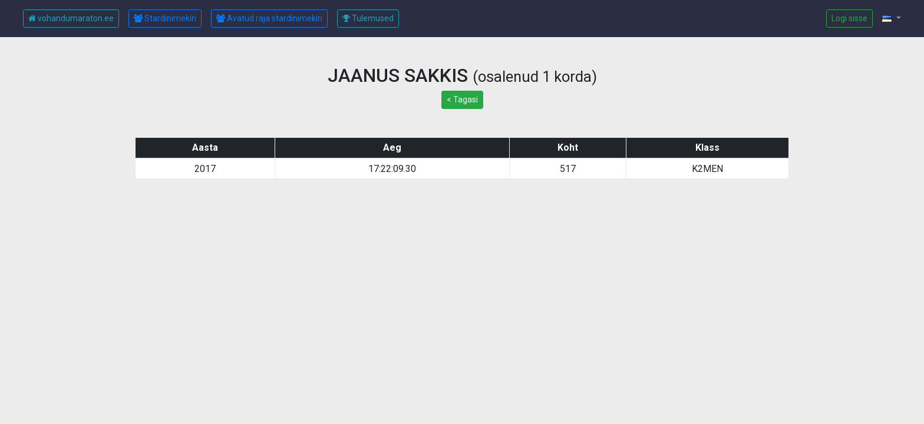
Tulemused (368, 18)
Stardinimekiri (165, 18)
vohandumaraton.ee (71, 18)
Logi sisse (849, 18)
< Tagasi (462, 99)
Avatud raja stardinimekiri (269, 18)
